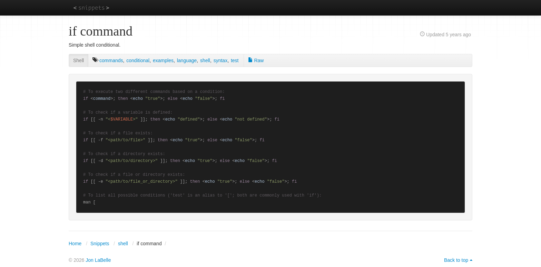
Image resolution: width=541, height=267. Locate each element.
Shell (78, 60)
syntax (220, 60)
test (235, 60)
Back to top (456, 260)
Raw (256, 60)
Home (75, 243)
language (187, 60)
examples (163, 60)
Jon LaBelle (98, 260)
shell (205, 60)
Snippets (99, 243)
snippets (91, 7)
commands (111, 60)
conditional (137, 60)
